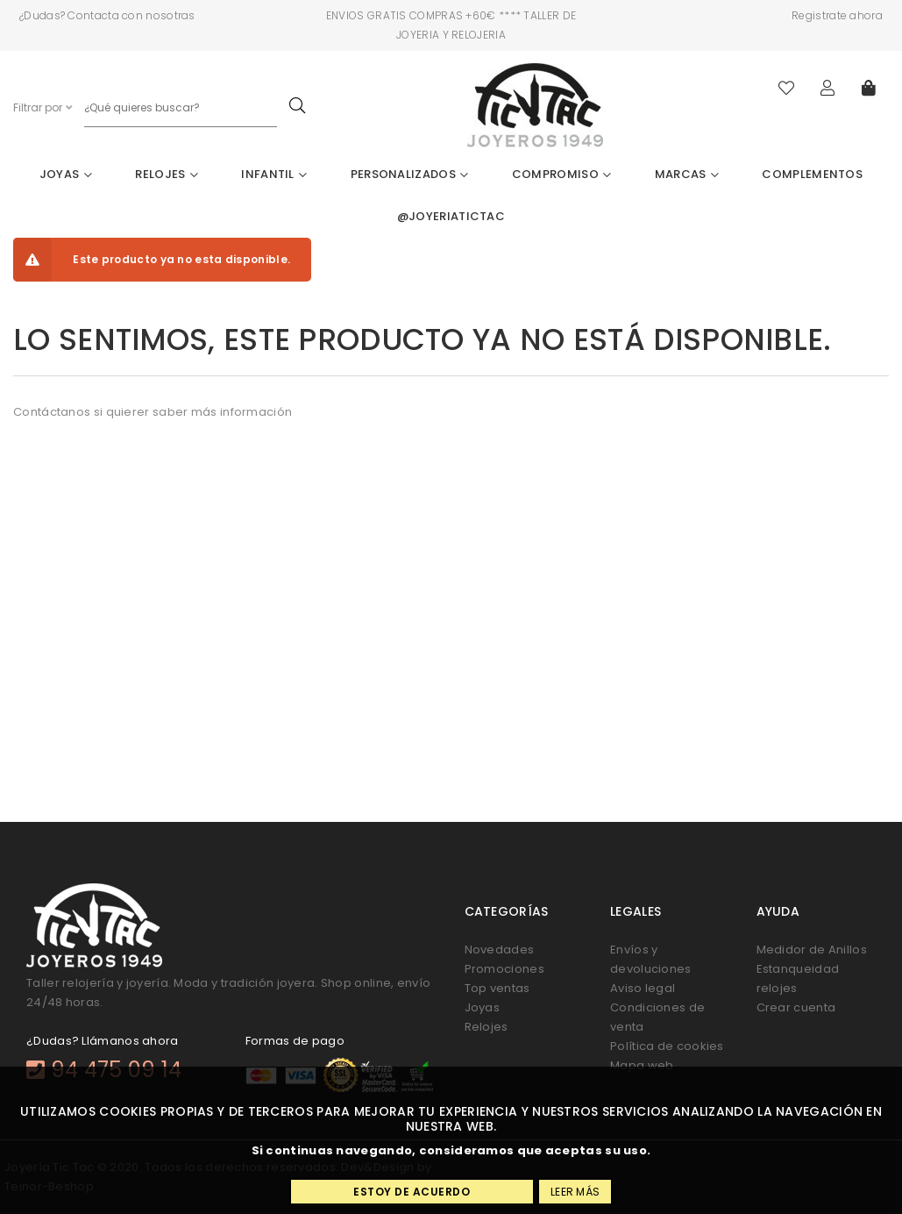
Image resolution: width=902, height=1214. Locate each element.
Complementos (812, 174)
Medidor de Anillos (811, 949)
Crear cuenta (796, 1007)
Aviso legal (642, 988)
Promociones (504, 968)
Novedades (500, 949)
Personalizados (410, 174)
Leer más (575, 1191)
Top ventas (497, 988)
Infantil (274, 174)
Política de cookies (667, 1046)
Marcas (687, 174)
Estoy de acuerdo (411, 1191)
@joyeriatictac (451, 216)
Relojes (166, 174)
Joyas (65, 174)
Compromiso (562, 174)
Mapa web (641, 1065)
